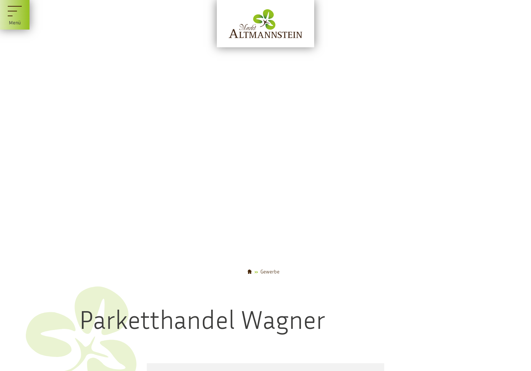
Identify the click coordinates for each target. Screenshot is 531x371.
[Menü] (15, 15)
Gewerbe (270, 271)
